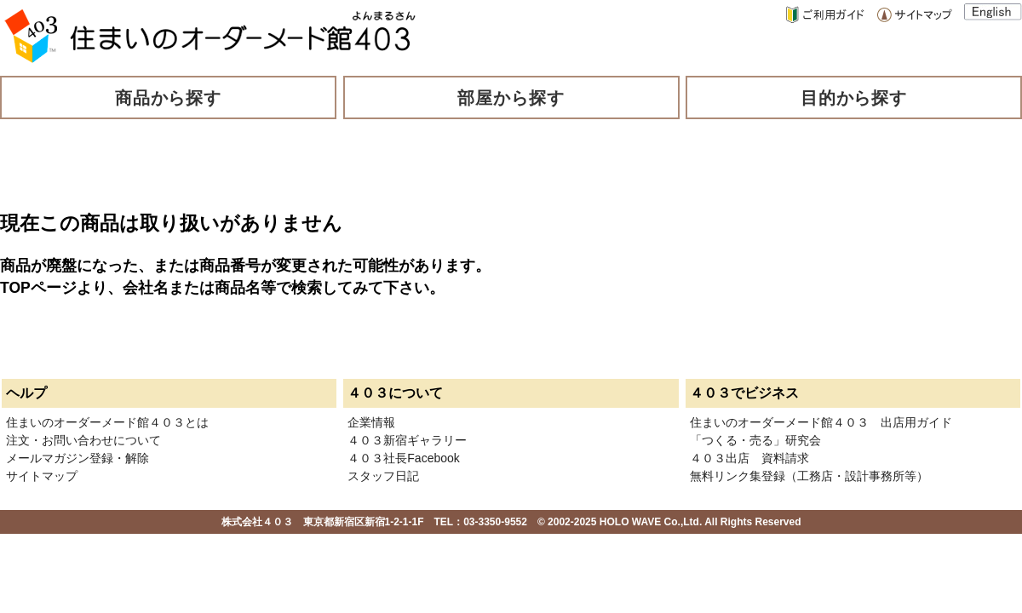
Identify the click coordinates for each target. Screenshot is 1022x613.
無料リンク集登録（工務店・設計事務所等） (809, 476)
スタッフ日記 (383, 476)
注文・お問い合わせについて (83, 440)
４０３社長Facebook (403, 458)
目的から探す (854, 98)
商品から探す (168, 98)
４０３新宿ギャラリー (407, 440)
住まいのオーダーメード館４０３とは (107, 422)
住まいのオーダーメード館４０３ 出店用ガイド (821, 422)
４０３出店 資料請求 (749, 458)
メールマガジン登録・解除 (77, 458)
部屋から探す (511, 98)
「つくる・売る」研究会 (755, 440)
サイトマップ (42, 476)
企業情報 (371, 422)
